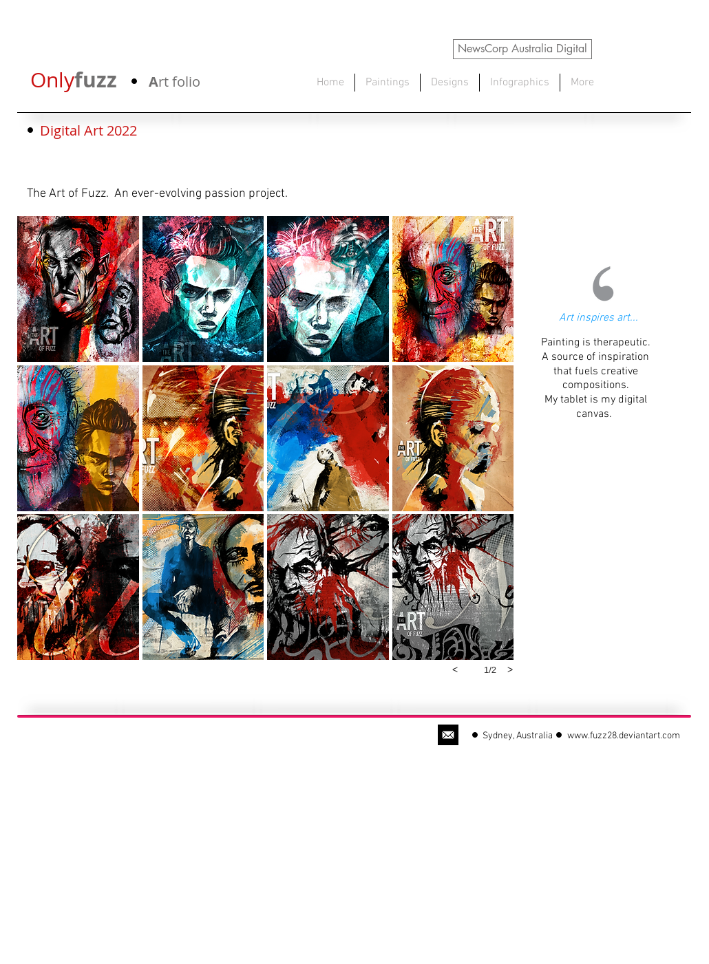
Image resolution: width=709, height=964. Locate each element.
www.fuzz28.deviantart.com (623, 736)
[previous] (455, 669)
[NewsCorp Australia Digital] (522, 49)
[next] (510, 669)
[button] (78, 289)
